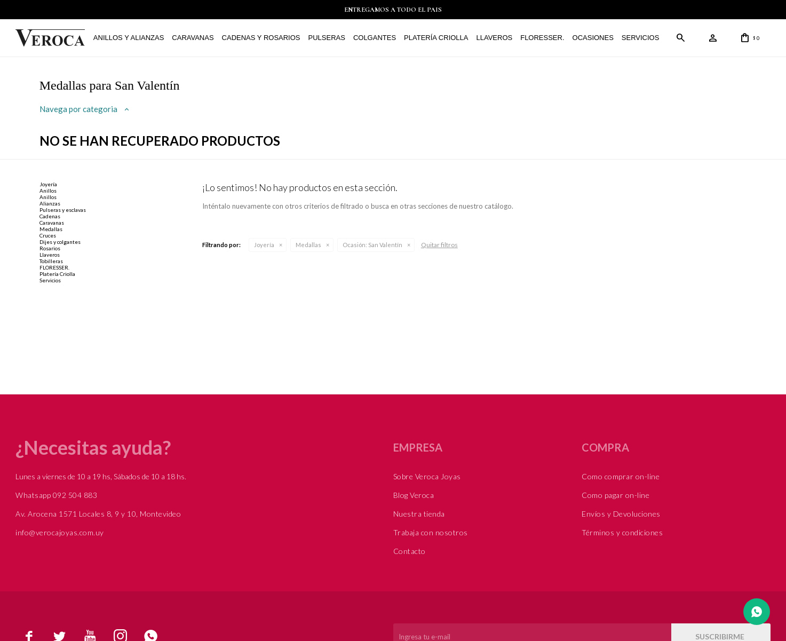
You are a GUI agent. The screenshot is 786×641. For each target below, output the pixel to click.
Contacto (409, 551)
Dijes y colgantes (60, 242)
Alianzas (49, 203)
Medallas (308, 244)
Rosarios (49, 248)
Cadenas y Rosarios (260, 38)
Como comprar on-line (621, 476)
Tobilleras (51, 261)
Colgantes (374, 38)
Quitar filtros (439, 245)
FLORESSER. (542, 38)
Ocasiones (592, 38)
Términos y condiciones (622, 532)
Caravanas (192, 38)
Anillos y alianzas (128, 38)
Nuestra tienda (419, 513)
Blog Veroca (413, 495)
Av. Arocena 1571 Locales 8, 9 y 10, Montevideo (98, 513)
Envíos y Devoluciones (621, 513)
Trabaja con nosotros (430, 532)
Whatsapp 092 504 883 (56, 495)
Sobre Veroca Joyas (427, 476)
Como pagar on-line (615, 495)
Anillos (48, 190)
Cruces (47, 235)
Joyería (264, 244)
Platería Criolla (436, 38)
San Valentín (372, 244)
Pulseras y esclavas (62, 210)
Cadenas (49, 216)
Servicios (641, 38)
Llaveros (494, 38)
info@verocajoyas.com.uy (59, 532)
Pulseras (326, 38)
